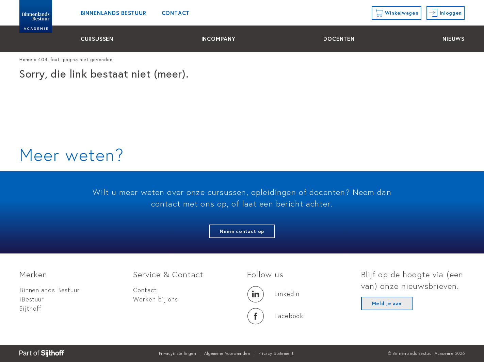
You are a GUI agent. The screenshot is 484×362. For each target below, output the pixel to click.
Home (25, 59)
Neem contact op (242, 231)
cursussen (97, 38)
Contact (176, 12)
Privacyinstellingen (177, 353)
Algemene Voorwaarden (227, 353)
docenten (338, 38)
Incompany (218, 38)
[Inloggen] (445, 13)
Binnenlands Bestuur (113, 12)
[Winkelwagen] (396, 13)
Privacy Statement (276, 353)
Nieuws (453, 38)
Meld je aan (387, 303)
